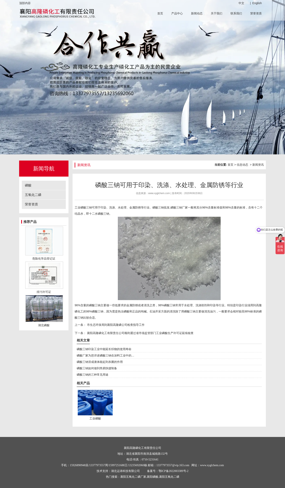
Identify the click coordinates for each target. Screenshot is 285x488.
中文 (241, 3)
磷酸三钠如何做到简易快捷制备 (97, 368)
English (257, 3)
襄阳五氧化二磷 (169, 476)
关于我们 (216, 13)
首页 (160, 13)
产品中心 (177, 13)
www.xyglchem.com (159, 193)
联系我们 (236, 13)
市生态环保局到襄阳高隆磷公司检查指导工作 (115, 324)
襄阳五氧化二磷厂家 (133, 476)
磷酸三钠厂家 (179, 207)
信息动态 (242, 164)
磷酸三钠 (86, 207)
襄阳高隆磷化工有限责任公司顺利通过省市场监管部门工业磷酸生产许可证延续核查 (139, 333)
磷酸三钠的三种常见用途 (92, 374)
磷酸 (28, 185)
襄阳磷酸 (152, 476)
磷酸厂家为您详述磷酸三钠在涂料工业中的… (105, 355)
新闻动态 (197, 13)
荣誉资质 (256, 13)
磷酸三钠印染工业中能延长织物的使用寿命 (104, 349)
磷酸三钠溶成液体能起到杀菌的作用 (100, 361)
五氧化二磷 (33, 195)
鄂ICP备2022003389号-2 (173, 471)
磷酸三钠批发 (161, 207)
